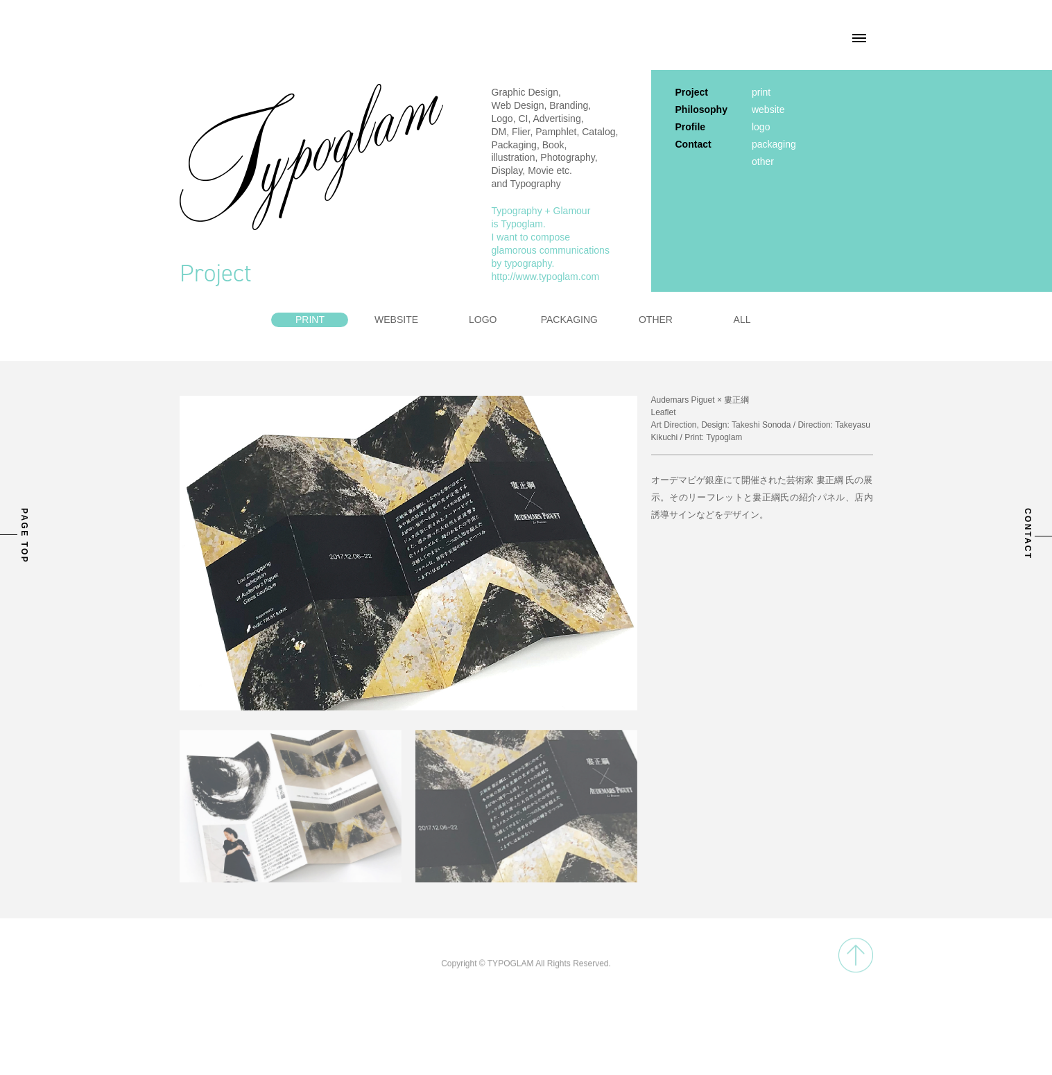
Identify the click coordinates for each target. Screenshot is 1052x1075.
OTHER (656, 319)
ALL (742, 319)
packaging (774, 144)
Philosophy (701, 109)
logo (761, 126)
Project (691, 92)
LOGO (483, 319)
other (763, 161)
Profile (690, 126)
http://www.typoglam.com (546, 276)
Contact (693, 144)
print (761, 92)
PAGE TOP (24, 535)
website (768, 109)
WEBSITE (396, 319)
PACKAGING (569, 319)
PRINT (310, 319)
